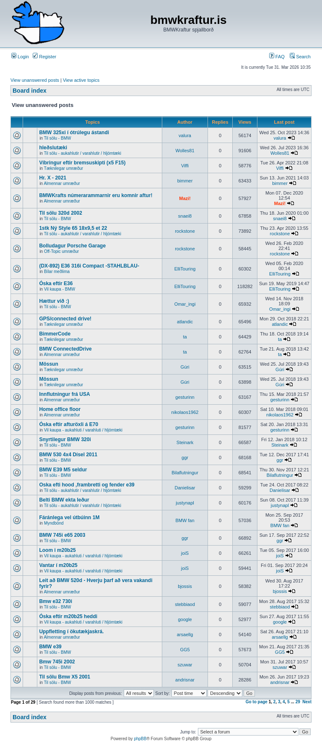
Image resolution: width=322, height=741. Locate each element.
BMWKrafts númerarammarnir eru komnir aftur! (95, 195)
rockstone (185, 231)
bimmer (185, 180)
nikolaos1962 (185, 412)
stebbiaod (185, 604)
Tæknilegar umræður (63, 168)
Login (20, 56)
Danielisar (185, 487)
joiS (185, 553)
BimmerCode (54, 334)
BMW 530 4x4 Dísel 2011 (68, 455)
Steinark (185, 442)
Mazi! (185, 198)
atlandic (185, 321)
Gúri (185, 366)
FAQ (277, 56)
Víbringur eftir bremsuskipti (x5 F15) (82, 163)
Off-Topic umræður (61, 251)
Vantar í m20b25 (58, 565)
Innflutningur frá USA (64, 394)
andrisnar (185, 679)
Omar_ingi (185, 304)
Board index (30, 90)
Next (307, 701)
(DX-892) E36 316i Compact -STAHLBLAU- (89, 266)
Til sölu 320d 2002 (60, 213)
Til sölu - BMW (57, 138)
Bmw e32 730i (55, 601)
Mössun (48, 364)
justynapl (185, 502)
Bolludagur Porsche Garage (72, 246)
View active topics (81, 80)
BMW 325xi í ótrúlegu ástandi (74, 132)
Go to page (256, 701)
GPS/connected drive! (65, 319)
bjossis (185, 586)
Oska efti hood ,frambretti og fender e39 (86, 485)
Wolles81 (184, 150)
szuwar (185, 664)
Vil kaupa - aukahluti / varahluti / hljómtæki (83, 430)
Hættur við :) (54, 301)
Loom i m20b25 (57, 550)
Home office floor (59, 409)
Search (300, 56)
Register (44, 56)
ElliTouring (185, 268)
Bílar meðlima (57, 271)
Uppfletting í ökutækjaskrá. (71, 631)
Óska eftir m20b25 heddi (68, 616)
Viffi (185, 165)
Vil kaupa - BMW (59, 289)
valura (185, 135)
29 (298, 701)
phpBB (140, 738)
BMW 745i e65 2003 (62, 535)
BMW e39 (50, 647)
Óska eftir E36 (56, 283)
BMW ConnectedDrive (65, 349)
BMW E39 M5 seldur (63, 470)
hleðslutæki (53, 148)
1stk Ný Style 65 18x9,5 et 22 (73, 228)
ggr (185, 457)
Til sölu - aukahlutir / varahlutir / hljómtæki (82, 153)
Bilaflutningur (184, 472)
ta (185, 336)
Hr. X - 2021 (52, 178)
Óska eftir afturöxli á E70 (68, 424)
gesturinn (184, 397)
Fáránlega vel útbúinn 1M (69, 517)
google (185, 619)
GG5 (185, 649)
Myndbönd (54, 523)
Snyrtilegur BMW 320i (65, 439)
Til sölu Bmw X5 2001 (64, 677)
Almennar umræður (62, 183)
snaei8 (185, 215)
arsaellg (185, 634)
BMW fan (184, 520)
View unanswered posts (34, 80)
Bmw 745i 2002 (57, 662)
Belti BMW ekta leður (64, 500)
